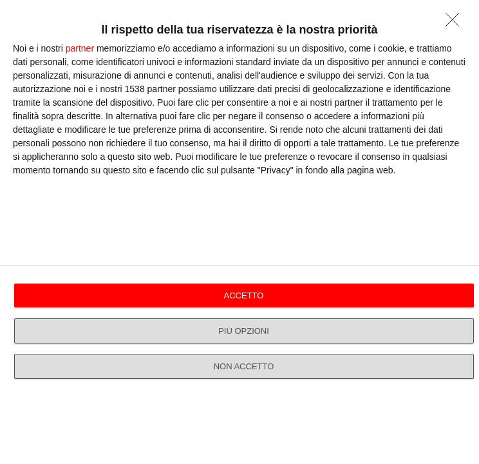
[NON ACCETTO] (456, 23)
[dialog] (239, 232)
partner (80, 48)
